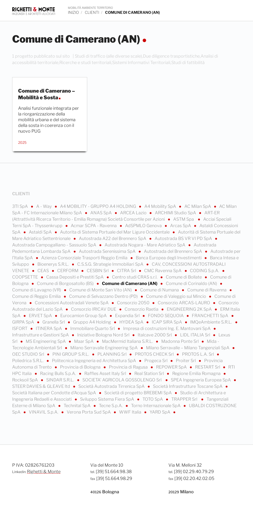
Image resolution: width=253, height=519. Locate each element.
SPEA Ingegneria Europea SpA (201, 379)
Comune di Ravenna (207, 289)
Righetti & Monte (44, 471)
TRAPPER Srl (185, 399)
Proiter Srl (186, 360)
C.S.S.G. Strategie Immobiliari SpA (110, 264)
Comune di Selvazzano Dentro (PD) (104, 296)
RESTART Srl (208, 366)
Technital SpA (77, 405)
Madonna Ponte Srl (180, 341)
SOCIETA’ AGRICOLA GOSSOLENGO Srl (122, 379)
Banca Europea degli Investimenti (169, 257)
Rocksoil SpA (25, 379)
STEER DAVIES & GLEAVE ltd (41, 386)
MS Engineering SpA (46, 341)
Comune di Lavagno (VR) (37, 289)
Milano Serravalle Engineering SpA (104, 347)
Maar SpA (84, 341)
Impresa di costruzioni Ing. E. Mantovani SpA (167, 328)
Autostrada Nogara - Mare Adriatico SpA (145, 244)
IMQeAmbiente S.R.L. (211, 321)
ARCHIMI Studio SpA (176, 212)
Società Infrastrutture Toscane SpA (188, 386)
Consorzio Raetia (142, 309)
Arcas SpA (181, 225)
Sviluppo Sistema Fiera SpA (107, 399)
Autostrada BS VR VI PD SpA (184, 238)
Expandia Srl (128, 315)
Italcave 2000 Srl (155, 334)
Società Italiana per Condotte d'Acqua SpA (54, 392)
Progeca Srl (156, 360)
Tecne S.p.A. (111, 405)
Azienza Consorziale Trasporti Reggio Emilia (84, 257)
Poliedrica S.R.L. (28, 360)
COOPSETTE (25, 276)
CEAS (43, 270)
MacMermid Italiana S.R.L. (128, 341)
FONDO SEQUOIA (166, 315)
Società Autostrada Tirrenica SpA (112, 386)
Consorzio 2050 (133, 302)
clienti (92, 12)
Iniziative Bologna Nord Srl (103, 334)
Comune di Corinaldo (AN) (192, 283)
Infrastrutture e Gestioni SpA (41, 334)
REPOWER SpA (172, 366)
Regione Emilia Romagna (197, 373)
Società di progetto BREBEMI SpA (138, 392)
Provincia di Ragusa (129, 366)
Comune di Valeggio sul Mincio (176, 296)
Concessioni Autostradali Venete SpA (72, 302)
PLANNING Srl (112, 354)
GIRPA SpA (23, 321)
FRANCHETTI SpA (210, 315)
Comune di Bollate (184, 276)
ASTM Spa (184, 219)
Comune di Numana (160, 289)
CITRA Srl (127, 270)
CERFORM (68, 270)
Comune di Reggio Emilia (37, 296)
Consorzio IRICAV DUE (94, 309)
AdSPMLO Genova (144, 225)
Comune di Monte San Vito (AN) (101, 289)
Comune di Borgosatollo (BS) (66, 283)
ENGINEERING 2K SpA (190, 309)
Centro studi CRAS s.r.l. (135, 276)
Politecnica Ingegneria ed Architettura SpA (94, 360)
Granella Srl (54, 321)
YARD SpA (160, 411)
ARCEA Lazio (133, 212)
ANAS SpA (101, 212)
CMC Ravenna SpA (163, 270)
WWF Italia (130, 411)
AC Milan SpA (198, 206)
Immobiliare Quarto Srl (93, 328)
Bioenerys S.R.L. (53, 264)
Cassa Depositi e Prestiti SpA (75, 276)
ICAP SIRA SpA (167, 321)
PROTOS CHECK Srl (155, 354)
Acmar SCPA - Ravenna (94, 225)
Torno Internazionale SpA (156, 405)
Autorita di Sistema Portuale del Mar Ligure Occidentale (115, 232)
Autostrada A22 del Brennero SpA (113, 238)
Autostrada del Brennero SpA (173, 251)
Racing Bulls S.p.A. (58, 373)
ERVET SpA (41, 315)
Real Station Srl (149, 373)
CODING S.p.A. (205, 270)
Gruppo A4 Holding (92, 321)
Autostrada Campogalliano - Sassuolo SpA (54, 244)
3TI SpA (20, 206)
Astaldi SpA (41, 232)
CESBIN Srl (98, 270)
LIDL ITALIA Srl (195, 334)
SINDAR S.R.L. (60, 379)
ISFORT (20, 328)
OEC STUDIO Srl (28, 354)
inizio (73, 12)
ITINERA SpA (49, 328)
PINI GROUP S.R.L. (71, 354)
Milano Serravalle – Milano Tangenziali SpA (188, 347)
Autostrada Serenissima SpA (108, 251)
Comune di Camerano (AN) (130, 283)
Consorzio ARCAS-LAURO (184, 302)
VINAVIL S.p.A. (44, 411)
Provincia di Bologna (80, 366)
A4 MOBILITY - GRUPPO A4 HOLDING (98, 206)
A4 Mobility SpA (160, 206)
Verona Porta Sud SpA (89, 411)
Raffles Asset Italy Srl (105, 373)
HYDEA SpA (131, 321)
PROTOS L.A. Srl (198, 354)
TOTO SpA (153, 399)
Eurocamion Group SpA (84, 315)
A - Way (44, 206)
